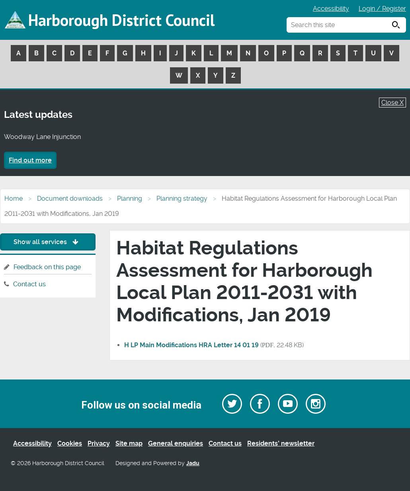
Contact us (29, 284)
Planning (129, 198)
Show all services (48, 242)
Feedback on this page (47, 267)
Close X (392, 102)
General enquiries (175, 443)
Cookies (69, 443)
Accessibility (331, 8)
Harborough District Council (121, 20)
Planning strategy (181, 198)
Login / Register (382, 8)
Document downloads (70, 198)
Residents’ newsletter (280, 443)
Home (13, 198)
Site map (129, 443)
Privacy (99, 443)
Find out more (30, 160)
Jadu (192, 463)
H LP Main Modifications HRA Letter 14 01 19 (191, 345)
